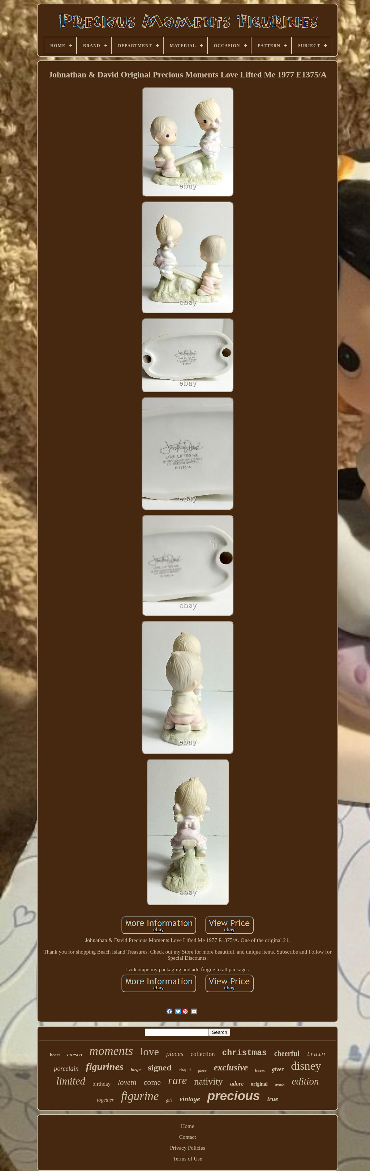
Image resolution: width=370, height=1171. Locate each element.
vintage (190, 1099)
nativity (208, 1081)
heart (55, 1054)
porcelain (66, 1068)
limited (71, 1081)
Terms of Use (187, 1159)
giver (278, 1069)
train (316, 1054)
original (259, 1084)
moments (111, 1050)
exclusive (231, 1067)
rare (177, 1080)
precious (233, 1096)
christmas (244, 1053)
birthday (101, 1084)
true (272, 1099)
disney (306, 1065)
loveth (127, 1082)
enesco (74, 1054)
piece (202, 1070)
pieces (174, 1053)
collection (202, 1054)
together (105, 1100)
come (152, 1082)
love (149, 1051)
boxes (259, 1070)
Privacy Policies (187, 1148)
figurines (105, 1066)
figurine (140, 1096)
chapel (185, 1069)
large (136, 1069)
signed (159, 1067)
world (280, 1085)
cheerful (287, 1053)
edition (305, 1081)
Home (187, 1126)
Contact (187, 1137)
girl (169, 1100)
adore (237, 1084)
